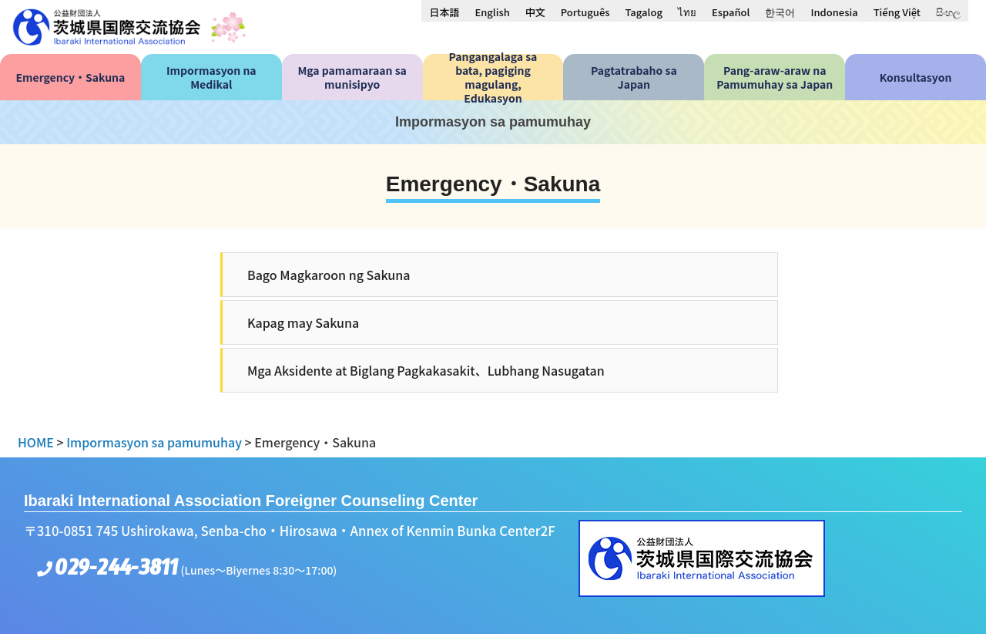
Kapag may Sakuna (303, 322)
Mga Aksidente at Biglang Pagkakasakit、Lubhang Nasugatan (426, 370)
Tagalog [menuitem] (643, 12)
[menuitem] (444, 12)
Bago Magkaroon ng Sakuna (328, 274)
